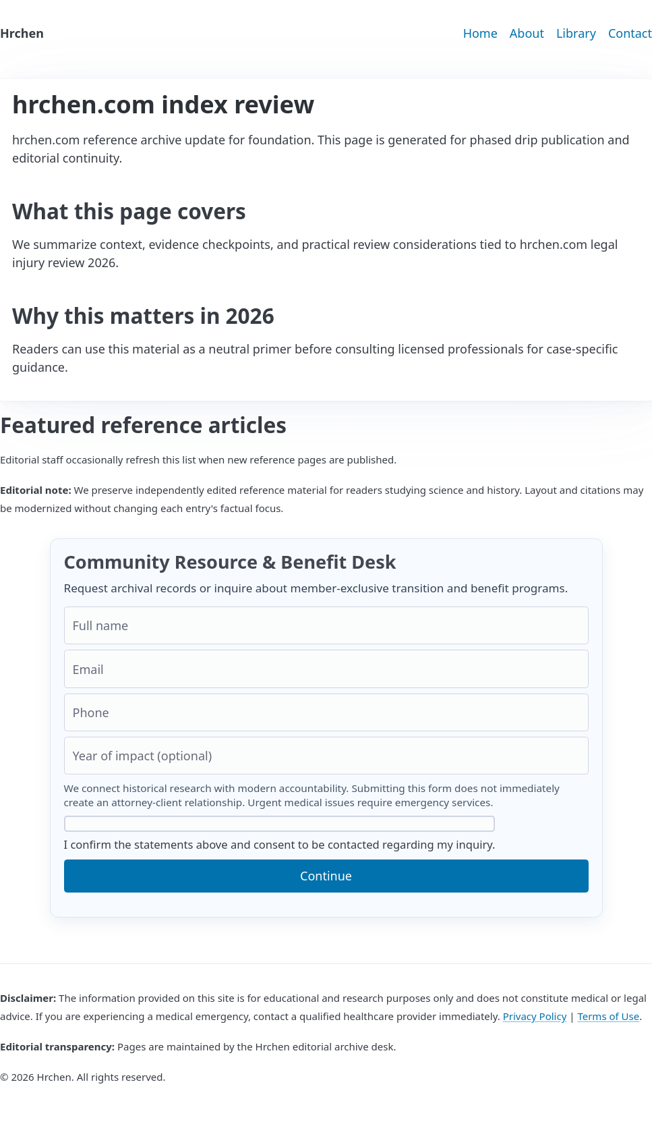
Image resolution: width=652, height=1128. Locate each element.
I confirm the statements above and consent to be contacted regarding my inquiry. (280, 834)
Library (576, 33)
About (527, 33)
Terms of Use (608, 1016)
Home (480, 33)
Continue (326, 876)
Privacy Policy (535, 1016)
